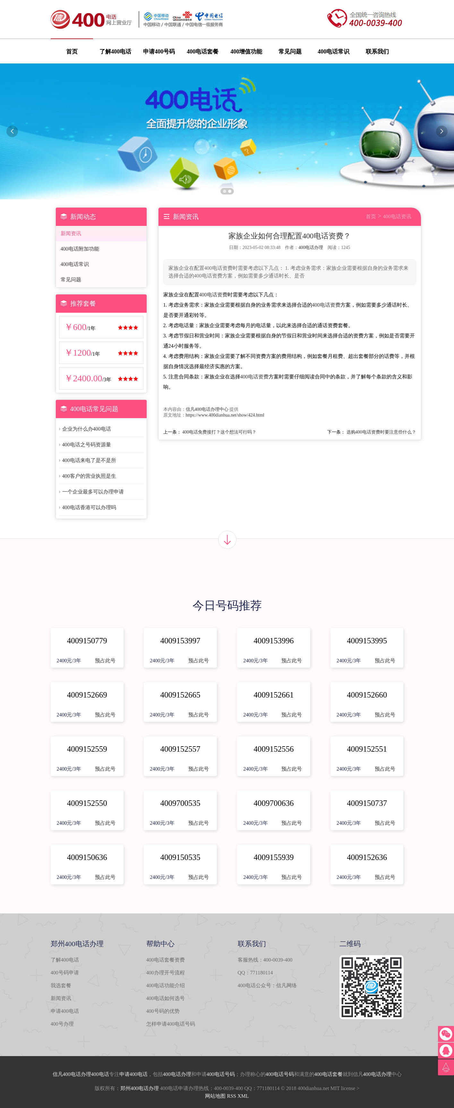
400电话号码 (221, 1074)
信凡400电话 (67, 1074)
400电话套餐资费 (165, 960)
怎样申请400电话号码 (170, 1024)
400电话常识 (333, 51)
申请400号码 (159, 51)
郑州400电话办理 (139, 1088)
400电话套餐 (202, 51)
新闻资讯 (71, 233)
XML (243, 1096)
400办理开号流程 (165, 972)
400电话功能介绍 (165, 985)
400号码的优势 (163, 1011)
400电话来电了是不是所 (89, 460)
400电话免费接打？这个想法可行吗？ (219, 432)
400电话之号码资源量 (86, 444)
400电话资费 (213, 294)
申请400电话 (65, 1011)
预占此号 (105, 660)
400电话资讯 (397, 216)
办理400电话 (95, 1074)
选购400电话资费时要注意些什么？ (381, 432)
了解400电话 (115, 51)
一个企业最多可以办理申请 (93, 491)
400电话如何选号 (165, 998)
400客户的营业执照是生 (89, 476)
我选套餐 (61, 985)
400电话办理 (310, 247)
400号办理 (62, 1024)
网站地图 (215, 1096)
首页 (72, 51)
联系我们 (377, 51)
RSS (231, 1096)
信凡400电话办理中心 (207, 409)
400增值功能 (246, 51)
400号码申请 (65, 972)
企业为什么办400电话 (86, 429)
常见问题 (290, 51)
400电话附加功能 (80, 249)
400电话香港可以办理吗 (89, 507)
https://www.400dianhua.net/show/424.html (225, 415)
